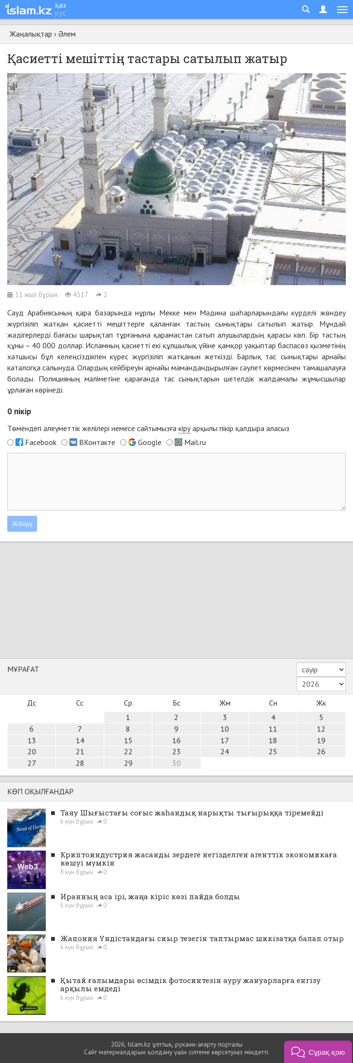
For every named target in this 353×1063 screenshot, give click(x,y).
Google (150, 442)
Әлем (67, 34)
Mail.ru (195, 442)
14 (80, 740)
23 (176, 751)
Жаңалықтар (31, 34)
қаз (60, 5)
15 (128, 740)
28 (80, 763)
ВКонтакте (97, 442)
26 (321, 751)
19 (321, 740)
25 (273, 751)
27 (31, 763)
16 (176, 740)
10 (224, 729)
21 (80, 751)
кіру (184, 428)
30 (176, 763)
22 (128, 751)
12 (321, 729)
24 (224, 751)
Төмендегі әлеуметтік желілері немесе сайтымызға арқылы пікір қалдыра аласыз (148, 428)
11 (273, 729)
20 (31, 751)
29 (128, 763)
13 (31, 740)
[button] (318, 1051)
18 (273, 740)
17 (224, 740)
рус (60, 12)
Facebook (40, 442)
